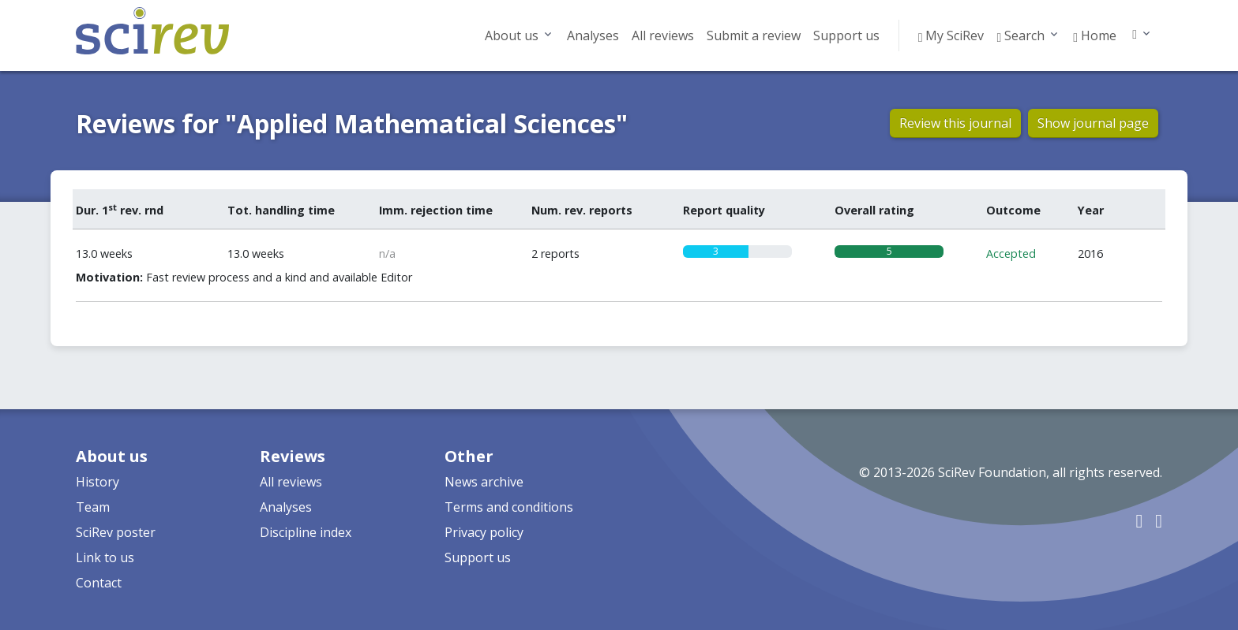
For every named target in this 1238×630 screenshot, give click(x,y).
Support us (846, 35)
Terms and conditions (509, 507)
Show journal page (1093, 123)
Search (1020, 35)
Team (93, 507)
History (97, 481)
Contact (99, 582)
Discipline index (305, 532)
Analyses (593, 35)
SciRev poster (116, 532)
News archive (484, 481)
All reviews (663, 35)
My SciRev (951, 35)
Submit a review (754, 35)
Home (1094, 35)
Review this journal (955, 123)
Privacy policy (484, 532)
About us (511, 35)
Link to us (105, 557)
